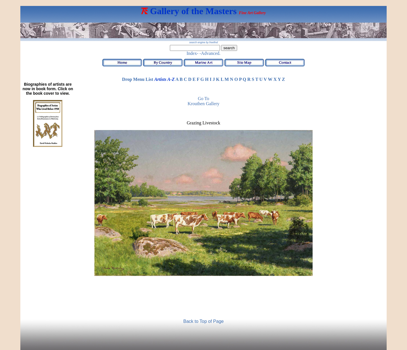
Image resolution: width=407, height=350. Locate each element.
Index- (192, 53)
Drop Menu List (137, 79)
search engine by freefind (203, 42)
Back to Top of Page (203, 321)
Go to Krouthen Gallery (203, 101)
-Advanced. (210, 53)
